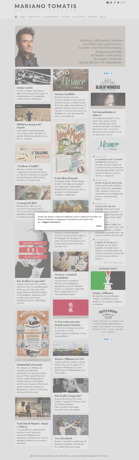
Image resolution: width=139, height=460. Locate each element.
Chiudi (99, 226)
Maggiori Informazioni (51, 222)
